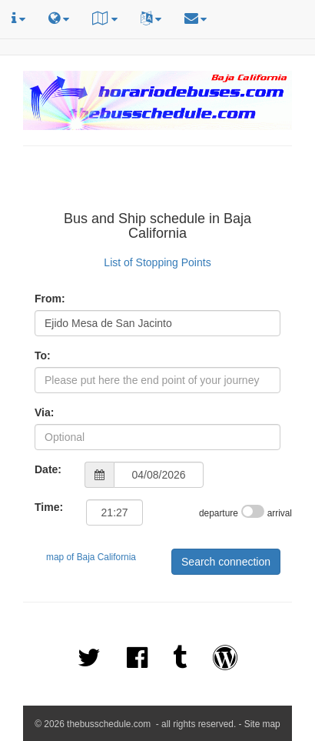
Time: (49, 507)
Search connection (225, 562)
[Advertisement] (157, 181)
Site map (262, 724)
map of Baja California (91, 557)
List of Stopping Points (157, 262)
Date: (48, 469)
